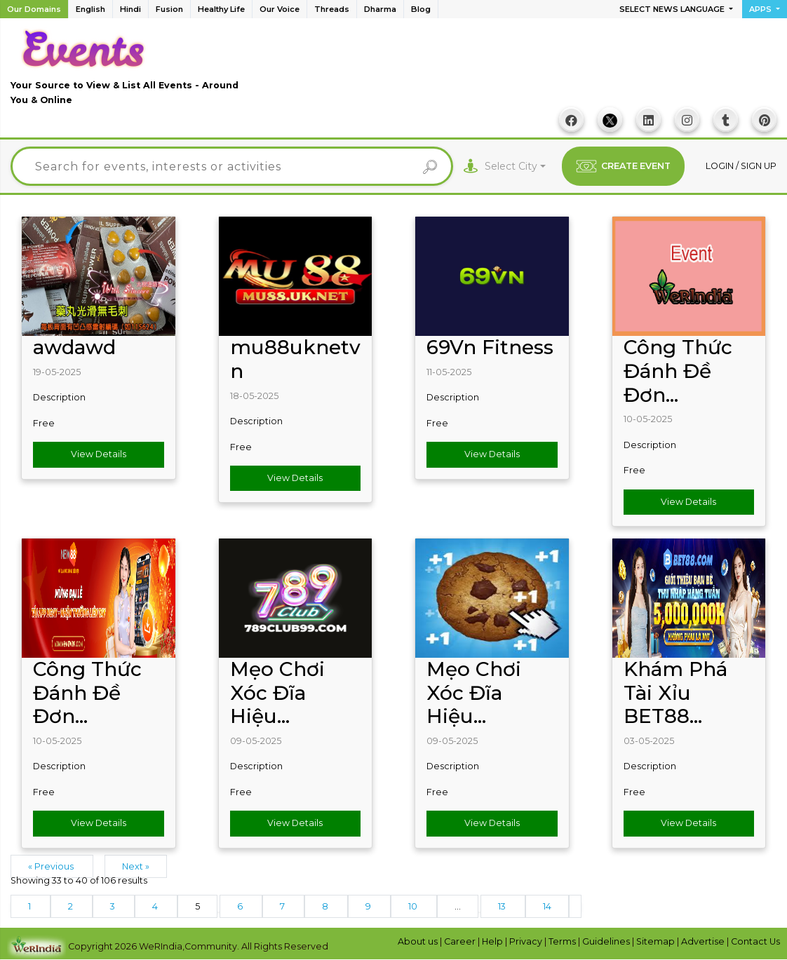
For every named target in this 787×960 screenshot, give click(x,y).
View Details (98, 454)
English (90, 9)
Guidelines (607, 941)
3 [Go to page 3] (113, 906)
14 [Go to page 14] (547, 906)
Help (493, 941)
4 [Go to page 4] (156, 906)
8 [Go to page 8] (326, 906)
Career (461, 941)
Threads (331, 9)
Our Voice (280, 9)
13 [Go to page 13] (503, 906)
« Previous (52, 866)
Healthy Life (221, 9)
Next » (135, 866)
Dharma (380, 9)
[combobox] (515, 166)
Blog (421, 9)
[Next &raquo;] (575, 906)
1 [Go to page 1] (30, 906)
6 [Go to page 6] (241, 906)
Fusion (169, 9)
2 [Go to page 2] (71, 906)
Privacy (526, 941)
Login (721, 166)
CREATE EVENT (623, 166)
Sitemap (656, 941)
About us (419, 941)
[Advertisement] (521, 70)
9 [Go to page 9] (369, 906)
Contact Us (755, 941)
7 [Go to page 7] (283, 906)
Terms (563, 941)
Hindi (130, 9)
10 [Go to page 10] (413, 906)
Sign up (758, 166)
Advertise (704, 941)
